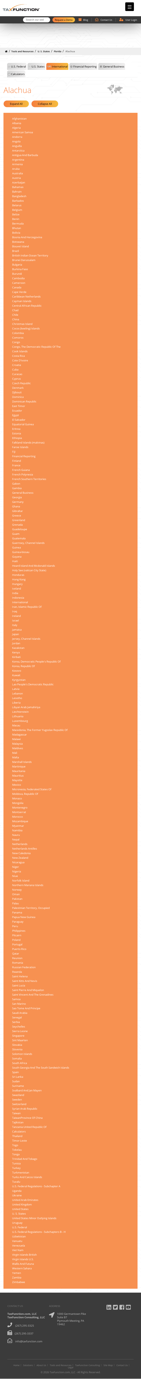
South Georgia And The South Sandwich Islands (40, 1068)
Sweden (17, 1099)
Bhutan (16, 228)
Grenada (17, 525)
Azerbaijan (18, 182)
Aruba (16, 169)
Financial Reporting (85, 66)
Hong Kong (19, 579)
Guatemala (19, 538)
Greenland (18, 520)
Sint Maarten (20, 1040)
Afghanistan (19, 119)
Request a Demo (64, 20)
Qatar (15, 953)
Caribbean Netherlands (26, 296)
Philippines (18, 931)
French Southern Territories (29, 479)
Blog (83, 20)
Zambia (16, 1277)
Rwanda (17, 972)
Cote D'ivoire (20, 360)
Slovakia (17, 1045)
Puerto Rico (19, 949)
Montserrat (19, 812)
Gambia (17, 488)
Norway (17, 890)
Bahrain (17, 192)
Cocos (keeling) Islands (26, 328)
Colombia (18, 333)
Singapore (18, 1036)
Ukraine (17, 1195)
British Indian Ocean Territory (30, 255)
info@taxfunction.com (28, 1341)
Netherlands (19, 844)
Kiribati (16, 657)
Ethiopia (17, 438)
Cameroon (18, 283)
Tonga (16, 1154)
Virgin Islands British (24, 1255)
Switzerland (19, 1104)
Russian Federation (24, 967)
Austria (16, 178)
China (15, 319)
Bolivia (16, 233)
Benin (15, 219)
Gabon (16, 484)
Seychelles (18, 1026)
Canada (16, 287)
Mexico (16, 785)
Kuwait (16, 675)
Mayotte (17, 780)
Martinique (19, 766)
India (15, 593)
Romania (17, 963)
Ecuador (17, 411)
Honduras (18, 575)
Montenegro (19, 807)
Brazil (15, 251)
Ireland (16, 616)
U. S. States (44, 51)
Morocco (17, 817)
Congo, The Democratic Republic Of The (36, 347)
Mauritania (18, 771)
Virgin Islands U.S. (23, 1259)
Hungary (17, 584)
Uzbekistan (19, 1236)
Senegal (17, 1017)
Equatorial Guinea (23, 424)
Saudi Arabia (19, 1013)
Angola (16, 141)
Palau (15, 903)
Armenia (17, 164)
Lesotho (17, 698)
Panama (17, 912)
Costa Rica (18, 356)
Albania (16, 123)
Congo (16, 342)
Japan (15, 634)
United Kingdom (22, 1204)
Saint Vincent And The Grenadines (32, 995)
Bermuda (18, 223)
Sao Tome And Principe (26, 1008)
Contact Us (103, 20)
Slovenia (17, 1049)
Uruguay (17, 1223)
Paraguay (17, 922)
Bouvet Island (20, 246)
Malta (15, 757)
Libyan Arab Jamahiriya (26, 707)
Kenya (16, 652)
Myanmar (18, 826)
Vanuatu (17, 1241)
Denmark (18, 388)
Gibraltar (17, 511)
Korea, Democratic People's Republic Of (36, 661)
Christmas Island (22, 324)
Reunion (17, 958)
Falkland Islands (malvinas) (28, 442)
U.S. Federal (18, 66)
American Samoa (22, 132)
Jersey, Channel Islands (26, 639)
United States (20, 1209)
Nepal (15, 839)
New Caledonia (21, 853)
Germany (18, 502)
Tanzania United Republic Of (29, 1127)
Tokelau (17, 1150)
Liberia (16, 703)
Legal (70, 1367)
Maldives (17, 748)
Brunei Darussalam (23, 260)
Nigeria (16, 871)
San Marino (19, 1004)
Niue (15, 876)
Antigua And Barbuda (25, 155)
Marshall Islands (22, 762)
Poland (16, 940)
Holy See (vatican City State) (29, 570)
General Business (113, 66)
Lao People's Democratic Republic (33, 684)
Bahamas (17, 187)
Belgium (17, 210)
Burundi (17, 274)
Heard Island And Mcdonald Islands (33, 566)
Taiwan (16, 1113)
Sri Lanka (17, 1077)
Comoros (17, 338)
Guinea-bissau (20, 552)
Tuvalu (16, 1182)
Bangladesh (19, 196)
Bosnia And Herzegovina (27, 237)
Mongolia (17, 803)
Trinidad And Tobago (24, 1159)
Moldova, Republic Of (25, 794)
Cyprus (16, 379)
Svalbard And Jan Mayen (27, 1090)
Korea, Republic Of (23, 666)
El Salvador (18, 420)
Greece (16, 515)
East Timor (18, 406)
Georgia (17, 497)
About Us (41, 1365)
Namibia (17, 830)
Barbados (18, 201)
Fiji (13, 452)
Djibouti (17, 392)
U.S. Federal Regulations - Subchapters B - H (39, 1232)
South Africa (19, 1063)
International (60, 66)
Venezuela (18, 1245)
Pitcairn (16, 935)
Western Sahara (22, 1268)
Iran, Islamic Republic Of (27, 607)
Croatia (16, 365)
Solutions (28, 1365)
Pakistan (17, 899)
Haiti (15, 561)
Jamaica (17, 630)
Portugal (17, 944)
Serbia (16, 1022)
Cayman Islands (21, 301)
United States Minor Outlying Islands (34, 1218)
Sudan (16, 1081)
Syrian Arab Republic (24, 1109)
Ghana (16, 506)
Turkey (16, 1168)
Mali (14, 753)
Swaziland (18, 1095)
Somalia (17, 1058)
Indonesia (18, 598)
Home (16, 1365)
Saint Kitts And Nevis (24, 981)
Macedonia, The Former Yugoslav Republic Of (40, 730)
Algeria (16, 128)
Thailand (17, 1136)
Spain (15, 1072)
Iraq (14, 611)
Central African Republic (27, 306)
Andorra (17, 137)
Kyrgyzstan (19, 680)
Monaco (17, 798)
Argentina (18, 160)
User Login (128, 20)
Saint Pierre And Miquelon (28, 990)
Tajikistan (17, 1122)
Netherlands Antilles (24, 849)
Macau (16, 725)
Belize (16, 214)
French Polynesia (22, 474)
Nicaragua (18, 862)
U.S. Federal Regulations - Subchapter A (36, 1186)
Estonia (16, 433)
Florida (57, 51)
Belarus (16, 205)
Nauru (16, 835)
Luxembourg (20, 721)
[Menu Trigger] (129, 6)
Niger (15, 867)
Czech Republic (21, 383)
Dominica (18, 397)
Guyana (16, 557)
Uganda (16, 1191)
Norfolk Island (20, 880)
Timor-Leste (19, 1141)
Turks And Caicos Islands (27, 1177)
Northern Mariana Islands (27, 885)
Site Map (108, 1365)
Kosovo (16, 671)
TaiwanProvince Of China (27, 1118)
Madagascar (19, 734)
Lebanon (17, 693)
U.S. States (38, 66)
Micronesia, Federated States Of (31, 789)
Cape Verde (19, 292)
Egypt (15, 415)
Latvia (15, 689)
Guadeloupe (19, 529)
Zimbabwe (18, 1282)
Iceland (16, 588)
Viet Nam (17, 1250)
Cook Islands (20, 351)
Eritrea (16, 429)
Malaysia (17, 744)
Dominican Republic (24, 401)
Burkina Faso (20, 269)
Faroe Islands (20, 447)
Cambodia (18, 278)
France (16, 465)
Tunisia (16, 1163)
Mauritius (18, 776)
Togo (15, 1145)
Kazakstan (18, 648)
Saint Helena (20, 976)
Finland (16, 461)
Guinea (16, 547)
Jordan (16, 643)
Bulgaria (17, 265)
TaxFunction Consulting (87, 1365)
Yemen (16, 1273)
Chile (15, 315)
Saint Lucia (18, 985)
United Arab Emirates (25, 1200)
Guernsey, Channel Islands (28, 543)
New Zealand (20, 858)
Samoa (16, 999)
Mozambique (20, 821)
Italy (14, 625)
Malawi (16, 739)
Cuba (15, 369)
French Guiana (21, 470)
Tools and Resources (22, 51)
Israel (15, 620)
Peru (15, 926)
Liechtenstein (20, 712)
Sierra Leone (20, 1031)
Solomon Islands (22, 1054)
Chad (15, 310)
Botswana (18, 242)
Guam (16, 534)
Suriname (18, 1086)
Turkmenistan (20, 1172)
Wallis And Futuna (23, 1264)
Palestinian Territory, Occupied (31, 908)
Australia (17, 173)
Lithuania (17, 716)
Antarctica (18, 150)
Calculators (18, 74)
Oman (16, 894)
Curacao (17, 374)
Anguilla (17, 146)
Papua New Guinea (23, 917)
